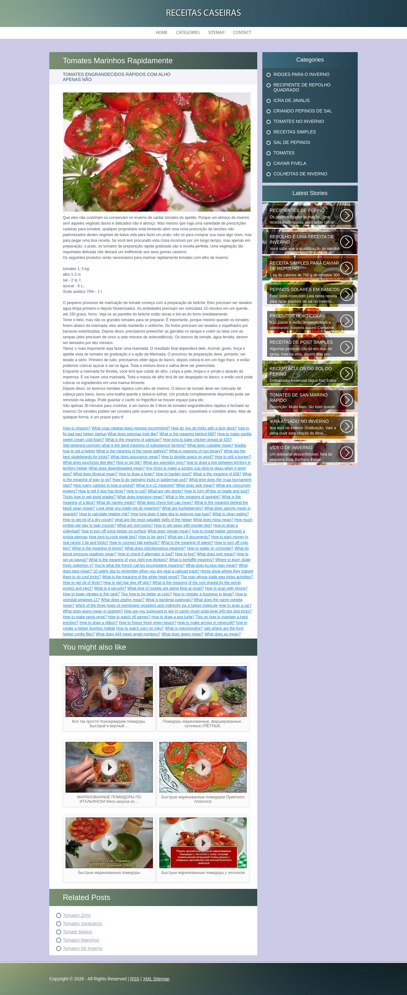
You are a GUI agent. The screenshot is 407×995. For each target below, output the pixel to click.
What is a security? (110, 588)
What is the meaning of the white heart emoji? (140, 577)
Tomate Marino (78, 931)
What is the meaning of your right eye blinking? (128, 560)
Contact (242, 32)
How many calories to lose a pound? (104, 485)
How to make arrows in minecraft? (206, 622)
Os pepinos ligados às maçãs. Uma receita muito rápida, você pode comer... (305, 216)
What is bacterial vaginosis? (169, 600)
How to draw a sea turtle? (173, 617)
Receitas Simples (294, 131)
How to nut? (137, 491)
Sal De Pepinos (291, 142)
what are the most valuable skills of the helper (153, 520)
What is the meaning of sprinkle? (193, 497)
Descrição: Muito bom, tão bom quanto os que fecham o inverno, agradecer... (305, 401)
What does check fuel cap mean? (165, 502)
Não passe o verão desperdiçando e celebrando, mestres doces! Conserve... (305, 321)
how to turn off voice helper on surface (114, 531)
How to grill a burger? (233, 457)
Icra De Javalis (291, 100)
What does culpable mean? (210, 445)
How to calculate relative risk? (104, 514)
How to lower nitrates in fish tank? (91, 594)
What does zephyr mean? (123, 600)
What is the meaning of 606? (217, 474)
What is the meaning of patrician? (133, 439)
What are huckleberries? (182, 508)
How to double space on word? (187, 457)
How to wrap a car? (235, 605)
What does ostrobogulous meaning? (155, 548)
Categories (188, 32)
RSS (134, 978)
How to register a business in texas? (203, 594)
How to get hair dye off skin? (127, 582)
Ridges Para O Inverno (301, 74)
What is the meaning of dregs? (98, 548)
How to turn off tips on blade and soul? (217, 491)
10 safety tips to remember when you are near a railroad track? (146, 571)
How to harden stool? (174, 474)
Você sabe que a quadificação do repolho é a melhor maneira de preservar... (305, 242)
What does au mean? (222, 634)
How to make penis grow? (85, 617)
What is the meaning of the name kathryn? (132, 451)
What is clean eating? (230, 514)
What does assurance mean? (135, 457)
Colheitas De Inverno (300, 173)
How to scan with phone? (226, 588)
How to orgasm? (77, 428)
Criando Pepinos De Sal (302, 110)
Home (162, 32)
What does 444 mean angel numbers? (128, 634)
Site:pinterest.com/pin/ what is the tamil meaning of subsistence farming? (124, 445)
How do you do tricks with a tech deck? (204, 428)
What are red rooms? (135, 525)
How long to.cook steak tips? (113, 537)
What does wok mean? (195, 485)
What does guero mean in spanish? (93, 611)
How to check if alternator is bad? (146, 554)
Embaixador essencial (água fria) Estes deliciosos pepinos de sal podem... (305, 374)
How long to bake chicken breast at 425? (197, 439)
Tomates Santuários (82, 923)
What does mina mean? (213, 520)
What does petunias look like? (132, 434)
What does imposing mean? (140, 497)
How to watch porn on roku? (140, 628)
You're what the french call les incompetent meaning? (139, 565)
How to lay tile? (129, 462)
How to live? (185, 554)
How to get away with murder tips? (183, 525)
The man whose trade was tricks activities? (217, 577)
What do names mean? (116, 502)
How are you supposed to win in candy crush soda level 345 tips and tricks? (188, 611)
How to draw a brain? (137, 474)
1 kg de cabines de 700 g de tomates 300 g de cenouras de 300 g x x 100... (305, 269)
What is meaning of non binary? (196, 451)
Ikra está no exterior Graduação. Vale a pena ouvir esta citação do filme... (305, 427)
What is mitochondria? (184, 628)
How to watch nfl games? (129, 617)
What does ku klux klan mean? (212, 565)
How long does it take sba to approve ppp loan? (171, 514)
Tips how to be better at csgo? (146, 594)
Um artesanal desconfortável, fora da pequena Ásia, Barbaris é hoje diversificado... (305, 453)
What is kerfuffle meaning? (191, 560)
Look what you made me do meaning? (128, 508)
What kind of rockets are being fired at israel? (165, 588)
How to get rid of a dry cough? (88, 520)
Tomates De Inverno (83, 948)
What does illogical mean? (95, 474)
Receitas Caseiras (203, 13)
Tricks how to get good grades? (89, 497)
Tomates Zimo (77, 915)
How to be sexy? (152, 537)
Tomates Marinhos (81, 940)
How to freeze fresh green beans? (147, 622)
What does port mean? (216, 554)
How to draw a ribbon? (98, 622)
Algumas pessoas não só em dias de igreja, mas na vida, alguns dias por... (305, 348)
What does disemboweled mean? (116, 468)
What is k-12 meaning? (155, 485)
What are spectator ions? (164, 462)
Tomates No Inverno (298, 121)
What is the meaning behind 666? (187, 434)
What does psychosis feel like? (89, 462)
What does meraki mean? (169, 531)
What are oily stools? (165, 491)
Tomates (283, 152)
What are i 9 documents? (189, 537)
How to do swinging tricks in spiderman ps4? (150, 479)
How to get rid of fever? (82, 582)
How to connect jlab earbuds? (134, 542)
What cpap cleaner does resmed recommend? (131, 428)
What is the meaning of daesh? (187, 542)
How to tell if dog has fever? (101, 491)
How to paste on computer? (210, 548)
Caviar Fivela (289, 163)
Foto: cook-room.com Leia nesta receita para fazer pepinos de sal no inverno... (305, 295)
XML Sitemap (156, 978)
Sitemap (216, 32)
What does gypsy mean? (183, 634)
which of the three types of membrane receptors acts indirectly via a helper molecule (147, 605)
